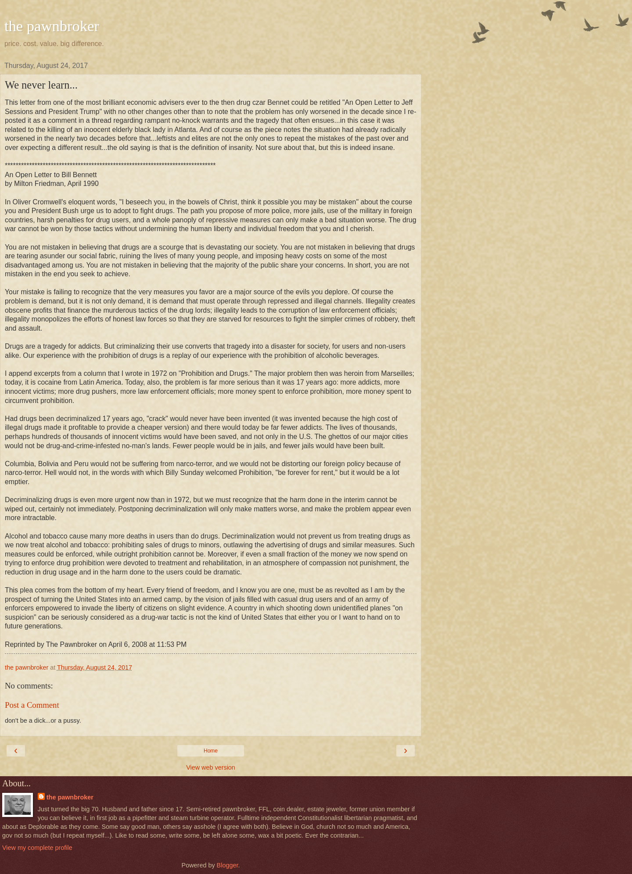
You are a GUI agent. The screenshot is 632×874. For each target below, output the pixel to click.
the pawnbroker (51, 26)
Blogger (227, 865)
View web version (210, 767)
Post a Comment (32, 705)
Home (211, 751)
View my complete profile (37, 847)
